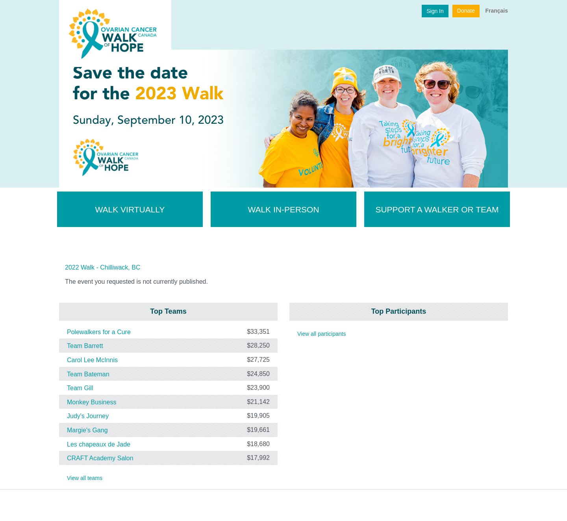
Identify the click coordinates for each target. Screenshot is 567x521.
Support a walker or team (436, 209)
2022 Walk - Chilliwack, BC (102, 267)
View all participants (321, 334)
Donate (466, 10)
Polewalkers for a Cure (99, 332)
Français (496, 10)
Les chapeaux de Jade (98, 444)
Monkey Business (91, 402)
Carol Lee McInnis (92, 360)
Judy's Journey (88, 416)
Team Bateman (88, 373)
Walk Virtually (130, 209)
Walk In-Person (283, 209)
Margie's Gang (87, 430)
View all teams (84, 478)
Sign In (435, 11)
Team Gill (80, 388)
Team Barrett (85, 345)
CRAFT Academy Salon (100, 458)
